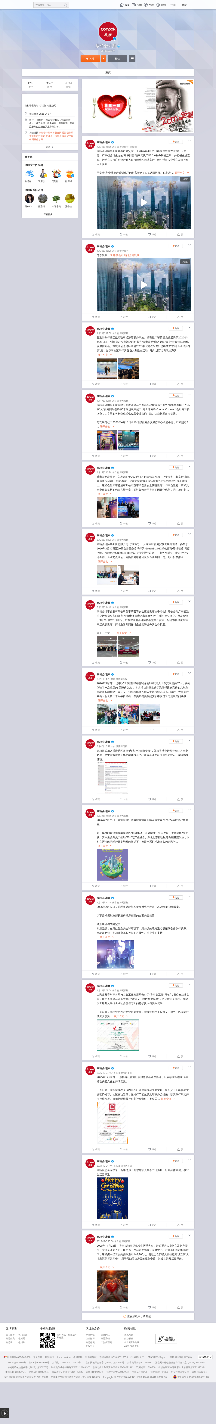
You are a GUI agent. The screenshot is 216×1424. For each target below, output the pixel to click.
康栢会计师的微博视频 (124, 255)
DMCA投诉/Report (157, 1357)
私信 (117, 58)
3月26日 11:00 (104, 539)
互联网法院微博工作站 (181, 1357)
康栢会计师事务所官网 (50, 132)
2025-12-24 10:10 (106, 1165)
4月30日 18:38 (104, 146)
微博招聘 (77, 1357)
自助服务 (128, 1338)
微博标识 (90, 1342)
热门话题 (22, 1334)
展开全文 (181, 173)
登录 (184, 5)
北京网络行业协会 (159, 1372)
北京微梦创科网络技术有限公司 (152, 1377)
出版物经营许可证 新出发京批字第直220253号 (181, 1367)
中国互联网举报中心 (15, 1372)
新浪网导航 (91, 1357)
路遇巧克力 (43, 206)
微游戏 (9, 1342)
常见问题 (128, 1334)
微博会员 (10, 1338)
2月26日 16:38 (104, 815)
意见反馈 (37, 1357)
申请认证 (90, 1334)
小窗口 (185, 179)
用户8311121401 (33, 206)
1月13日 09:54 (104, 990)
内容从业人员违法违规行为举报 (67, 1372)
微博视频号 (122, 146)
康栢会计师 (103, 142)
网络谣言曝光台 (200, 1372)
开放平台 (90, 1346)
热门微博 (10, 1334)
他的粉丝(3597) (34, 190)
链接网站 (105, 1334)
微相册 (21, 1338)
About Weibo (64, 1357)
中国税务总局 (36, 139)
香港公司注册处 (37, 136)
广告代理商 (106, 1342)
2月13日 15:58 (104, 902)
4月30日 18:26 (104, 250)
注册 (173, 5)
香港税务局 (67, 132)
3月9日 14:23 (103, 679)
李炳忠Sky (43, 181)
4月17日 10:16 (104, 400)
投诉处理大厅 (137, 1357)
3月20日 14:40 (104, 607)
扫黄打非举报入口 (180, 1372)
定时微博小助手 (59, 181)
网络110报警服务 (94, 1372)
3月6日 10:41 (103, 746)
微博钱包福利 (72, 181)
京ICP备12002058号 (39, 1362)
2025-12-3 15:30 (105, 1241)
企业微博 (90, 1338)
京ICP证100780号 (17, 1362)
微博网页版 (122, 333)
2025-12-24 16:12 (106, 1072)
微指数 (21, 1342)
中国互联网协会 (139, 1372)
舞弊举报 (49, 1357)
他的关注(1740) (34, 165)
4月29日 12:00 (104, 333)
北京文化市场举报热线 (117, 1372)
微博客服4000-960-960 (17, 1357)
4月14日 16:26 (104, 472)
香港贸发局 (67, 136)
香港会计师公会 (53, 136)
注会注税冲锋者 (73, 206)
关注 (90, 58)
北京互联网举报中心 (39, 1372)
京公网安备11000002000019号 (191, 1377)
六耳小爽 (56, 206)
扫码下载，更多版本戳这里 (67, 1336)
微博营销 (105, 1338)
